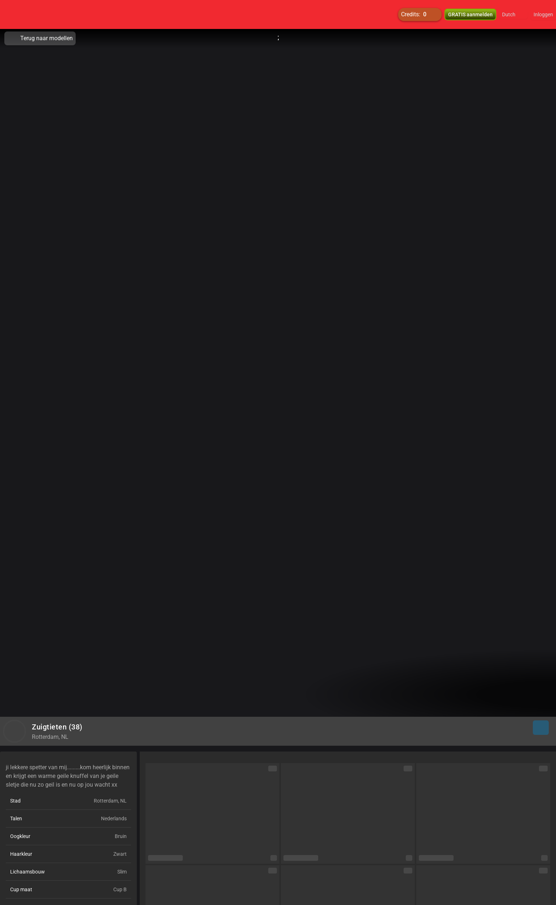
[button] (513, 14)
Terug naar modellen (40, 38)
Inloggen (543, 14)
